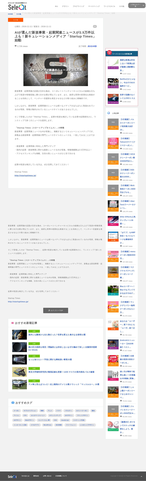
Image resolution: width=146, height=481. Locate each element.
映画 (42, 410)
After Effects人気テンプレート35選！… (127, 220)
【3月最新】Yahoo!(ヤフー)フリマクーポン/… (127, 142)
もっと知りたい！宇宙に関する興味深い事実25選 (50, 360)
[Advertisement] (55, 209)
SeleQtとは (25, 476)
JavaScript (65, 420)
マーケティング (94, 6)
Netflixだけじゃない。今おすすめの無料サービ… (127, 82)
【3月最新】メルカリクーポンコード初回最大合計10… (127, 124)
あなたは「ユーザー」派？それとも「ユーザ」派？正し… (127, 326)
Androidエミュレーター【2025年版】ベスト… (127, 343)
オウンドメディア (55, 415)
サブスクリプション (30, 410)
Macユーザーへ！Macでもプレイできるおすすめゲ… (127, 289)
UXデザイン (69, 415)
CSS (55, 420)
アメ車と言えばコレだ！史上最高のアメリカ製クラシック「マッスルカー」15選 (63, 384)
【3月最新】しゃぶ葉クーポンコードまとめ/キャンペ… (127, 392)
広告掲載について (61, 476)
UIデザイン (17, 420)
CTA (25, 415)
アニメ (50, 410)
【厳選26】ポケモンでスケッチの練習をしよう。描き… (127, 427)
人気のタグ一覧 (135, 5)
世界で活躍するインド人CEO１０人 (127, 96)
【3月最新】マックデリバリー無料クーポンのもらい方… (127, 307)
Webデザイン (29, 420)
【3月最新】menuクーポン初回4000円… (127, 255)
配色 (93, 410)
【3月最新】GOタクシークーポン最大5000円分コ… (127, 157)
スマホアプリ (35, 425)
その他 (121, 6)
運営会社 (36, 476)
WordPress (47, 425)
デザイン (65, 6)
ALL (56, 6)
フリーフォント (71, 425)
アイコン (16, 415)
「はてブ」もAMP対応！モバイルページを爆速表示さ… (127, 238)
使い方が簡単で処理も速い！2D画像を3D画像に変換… (127, 375)
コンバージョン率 (44, 420)
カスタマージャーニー (38, 415)
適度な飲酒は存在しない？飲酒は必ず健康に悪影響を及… (127, 65)
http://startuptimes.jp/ (25, 176)
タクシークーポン (82, 410)
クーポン (16, 410)
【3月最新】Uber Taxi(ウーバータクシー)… (128, 204)
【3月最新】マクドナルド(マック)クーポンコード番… (127, 272)
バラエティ (68, 410)
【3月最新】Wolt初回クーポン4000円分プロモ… (127, 189)
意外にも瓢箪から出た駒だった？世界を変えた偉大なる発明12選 (57, 335)
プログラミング (78, 6)
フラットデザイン (82, 415)
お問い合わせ (47, 476)
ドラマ (58, 410)
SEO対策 (59, 425)
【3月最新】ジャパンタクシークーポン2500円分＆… (127, 409)
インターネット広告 (20, 425)
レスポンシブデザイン (87, 425)
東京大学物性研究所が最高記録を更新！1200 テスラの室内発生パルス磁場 (61, 372)
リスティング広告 (79, 420)
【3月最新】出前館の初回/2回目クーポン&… (127, 359)
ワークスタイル (109, 6)
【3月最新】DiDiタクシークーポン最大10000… (127, 173)
